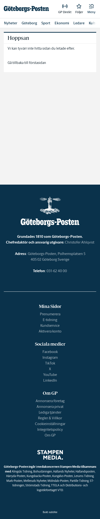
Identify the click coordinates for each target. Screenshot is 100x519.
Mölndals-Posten (58, 481)
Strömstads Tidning (37, 485)
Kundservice (50, 325)
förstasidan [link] (37, 62)
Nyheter (10, 23)
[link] (26, 9)
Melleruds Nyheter (35, 481)
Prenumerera (50, 314)
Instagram (50, 357)
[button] (91, 9)
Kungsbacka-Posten (39, 476)
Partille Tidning (79, 481)
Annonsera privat (50, 406)
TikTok (50, 363)
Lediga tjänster (50, 412)
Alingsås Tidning (22, 471)
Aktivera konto (50, 331)
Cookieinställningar (50, 423)
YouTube (50, 374)
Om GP (50, 435)
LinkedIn (50, 380)
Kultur (94, 23)
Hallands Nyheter (63, 471)
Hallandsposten (85, 471)
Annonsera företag (50, 401)
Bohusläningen (42, 471)
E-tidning (50, 319)
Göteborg (29, 23)
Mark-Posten (14, 481)
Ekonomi (62, 23)
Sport (45, 23)
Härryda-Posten (15, 476)
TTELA (55, 485)
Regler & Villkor (50, 418)
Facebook (50, 351)
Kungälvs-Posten (62, 476)
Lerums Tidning (84, 476)
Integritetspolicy (50, 429)
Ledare (79, 23)
